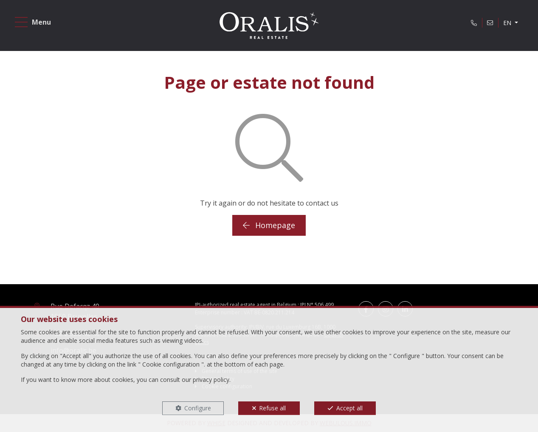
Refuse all (272, 408)
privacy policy (211, 380)
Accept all (349, 408)
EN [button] (508, 23)
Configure (197, 408)
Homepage (269, 225)
